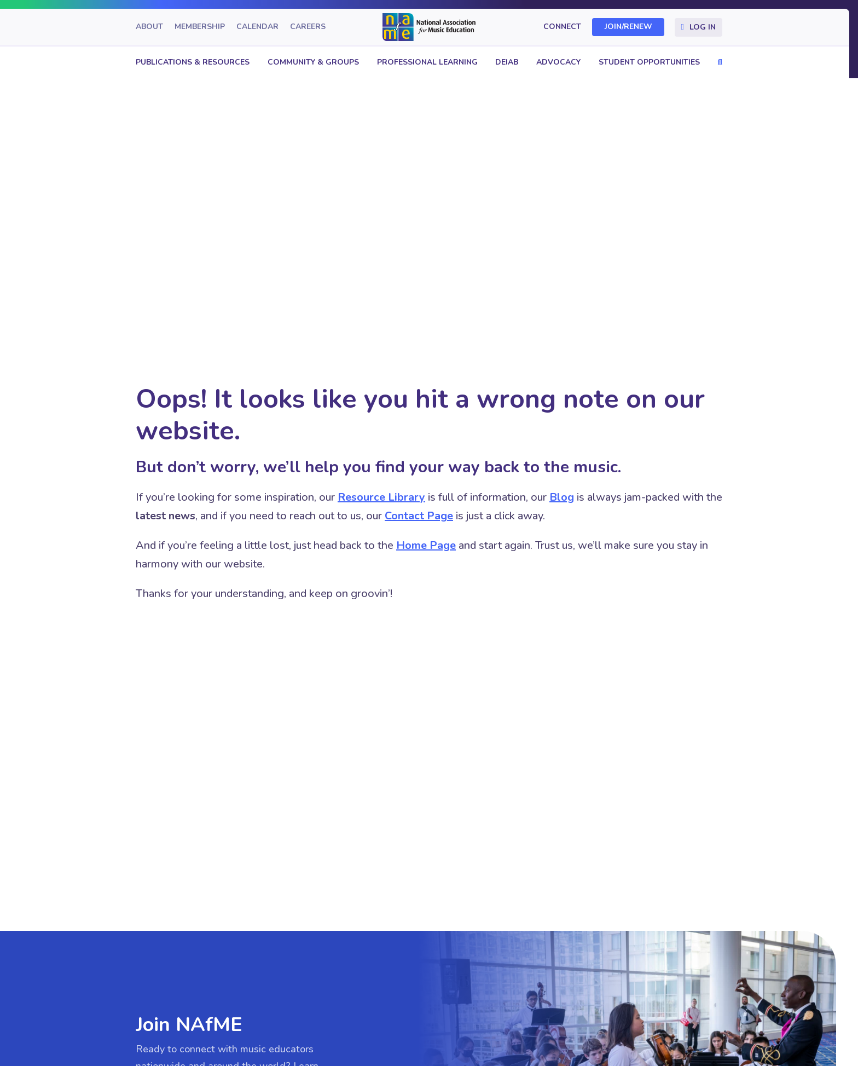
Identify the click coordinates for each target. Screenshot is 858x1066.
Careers (308, 27)
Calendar (257, 27)
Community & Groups (313, 62)
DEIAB (506, 62)
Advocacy (558, 62)
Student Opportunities (649, 62)
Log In (702, 27)
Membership (200, 27)
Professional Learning (427, 62)
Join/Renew (628, 27)
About (149, 27)
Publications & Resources (193, 62)
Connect (562, 27)
